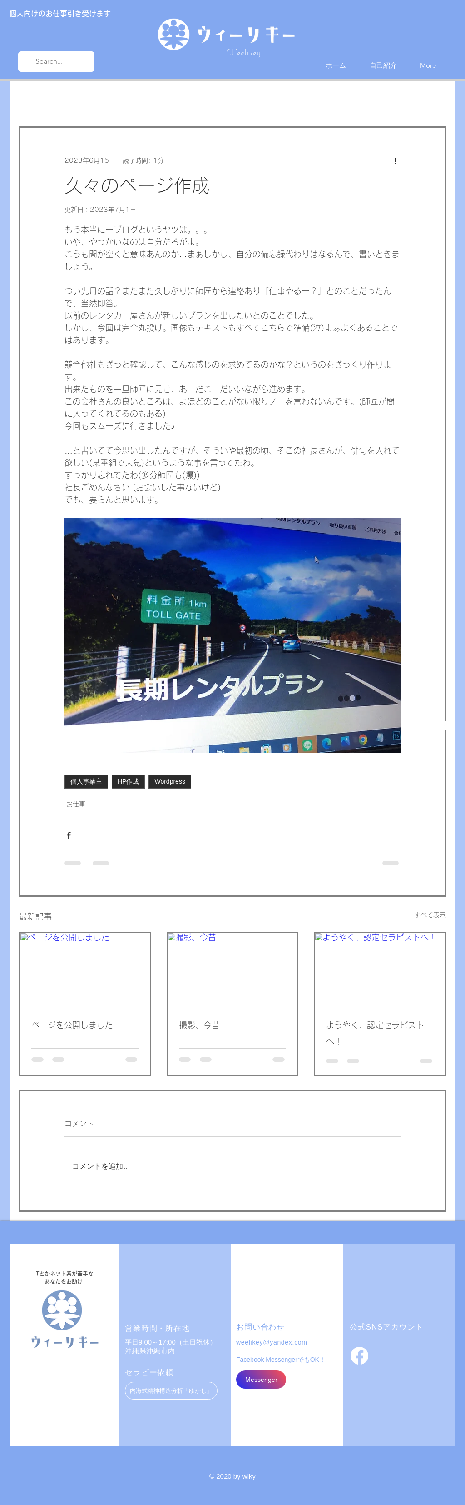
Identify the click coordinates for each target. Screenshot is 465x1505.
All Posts (32, 99)
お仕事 (105, 99)
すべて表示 (430, 915)
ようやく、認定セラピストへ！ (375, 1033)
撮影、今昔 (199, 1025)
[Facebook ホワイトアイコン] (446, 725)
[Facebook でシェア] (68, 835)
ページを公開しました (72, 1025)
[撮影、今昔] (232, 969)
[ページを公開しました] (85, 969)
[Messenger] (261, 1379)
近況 (70, 99)
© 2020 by (225, 1476)
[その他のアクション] (395, 160)
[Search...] (55, 61)
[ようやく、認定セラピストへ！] (380, 969)
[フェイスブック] (359, 1356)
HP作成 (128, 781)
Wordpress (169, 781)
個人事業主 (86, 781)
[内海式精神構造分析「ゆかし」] (171, 1391)
